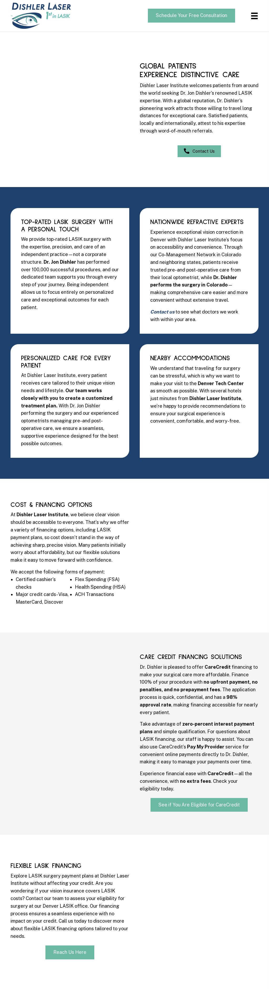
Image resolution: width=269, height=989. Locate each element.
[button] (191, 16)
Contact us (162, 312)
